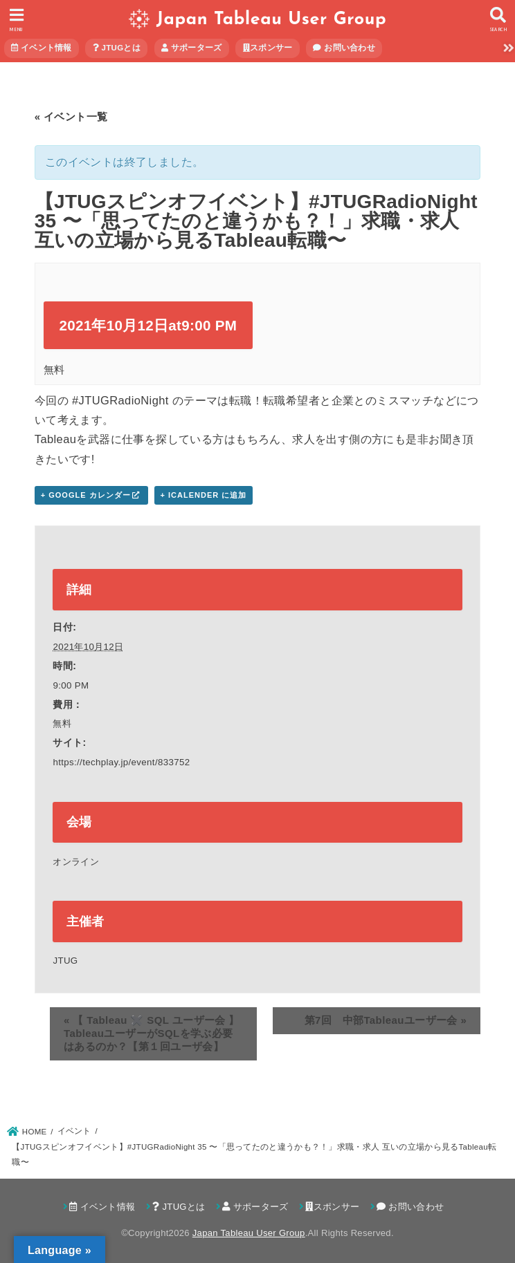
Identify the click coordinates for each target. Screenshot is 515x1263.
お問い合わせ (344, 48)
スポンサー (268, 48)
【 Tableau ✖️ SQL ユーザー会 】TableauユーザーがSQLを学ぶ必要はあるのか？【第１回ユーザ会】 (152, 1033)
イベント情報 (41, 48)
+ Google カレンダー (86, 495)
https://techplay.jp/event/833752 (121, 762)
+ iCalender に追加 (204, 495)
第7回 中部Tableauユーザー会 (386, 1020)
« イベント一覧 (71, 116)
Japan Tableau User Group (271, 19)
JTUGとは (117, 48)
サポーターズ (191, 48)
